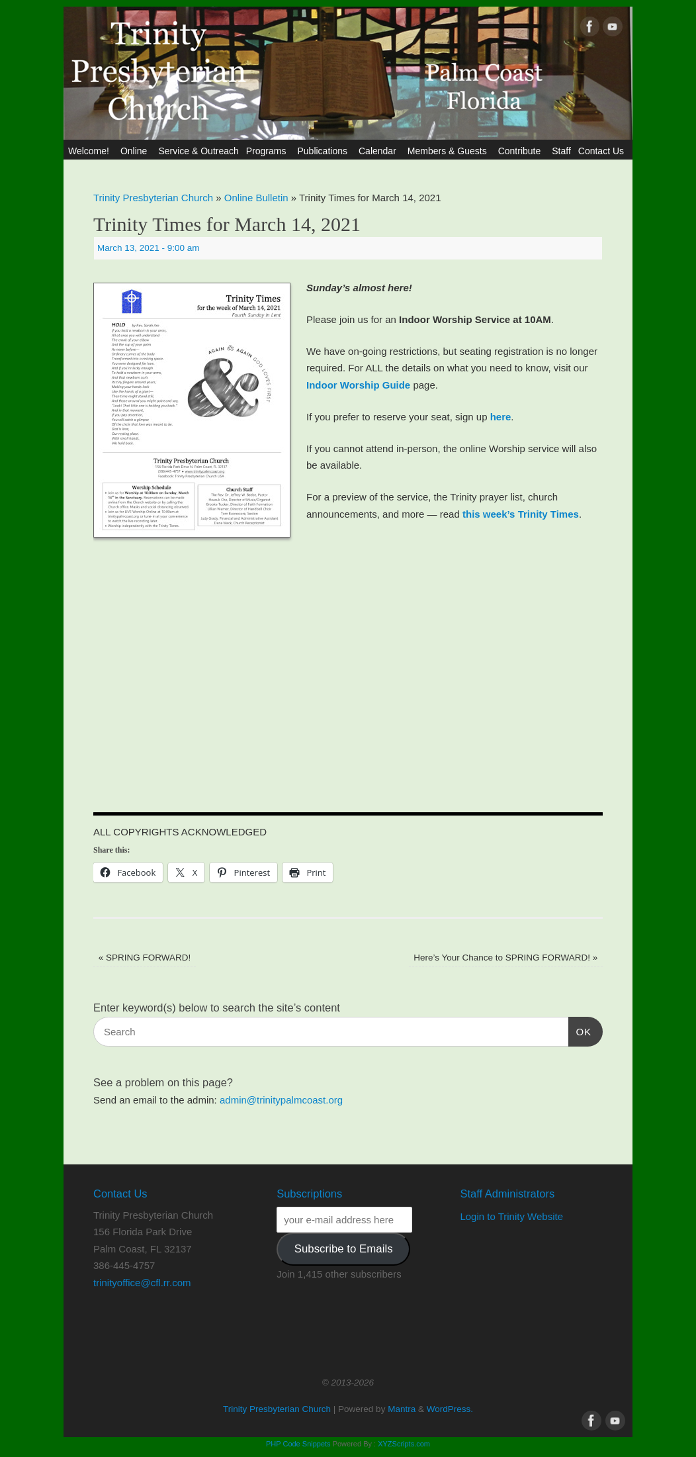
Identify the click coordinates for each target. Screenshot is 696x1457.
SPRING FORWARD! (145, 958)
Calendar (379, 151)
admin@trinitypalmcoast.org (281, 1099)
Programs (268, 151)
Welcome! (90, 151)
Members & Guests (449, 151)
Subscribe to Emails (343, 1249)
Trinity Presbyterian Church (153, 197)
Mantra (401, 1409)
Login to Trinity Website (511, 1216)
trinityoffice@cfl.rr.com (142, 1282)
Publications (324, 151)
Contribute (521, 151)
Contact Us (603, 151)
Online (135, 151)
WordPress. (450, 1409)
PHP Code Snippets (298, 1444)
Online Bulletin (256, 197)
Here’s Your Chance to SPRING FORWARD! (505, 958)
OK (580, 1030)
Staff (561, 151)
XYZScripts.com (404, 1444)
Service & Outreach (198, 151)
